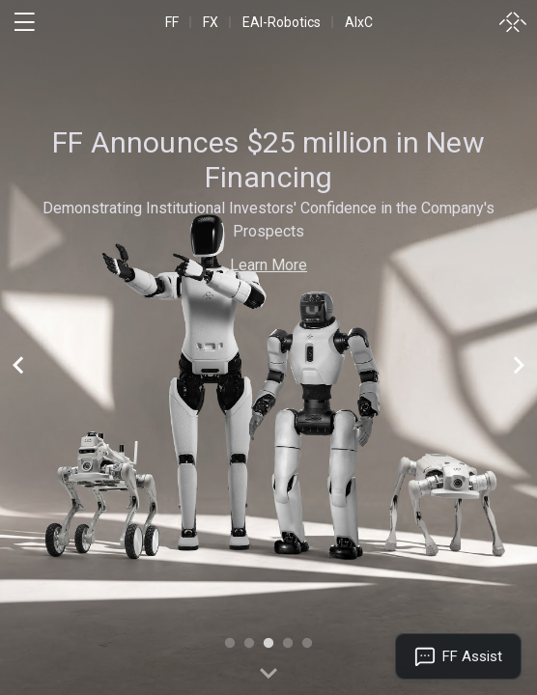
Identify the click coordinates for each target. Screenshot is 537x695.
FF (172, 22)
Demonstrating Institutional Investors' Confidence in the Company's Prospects (268, 219)
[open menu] (24, 22)
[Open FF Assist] (458, 656)
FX (210, 22)
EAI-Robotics (281, 22)
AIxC (359, 22)
